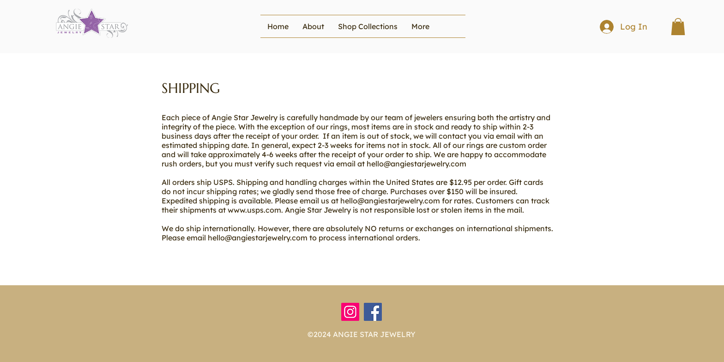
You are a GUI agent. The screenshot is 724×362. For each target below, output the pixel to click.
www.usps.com (254, 210)
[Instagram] (350, 312)
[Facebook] (373, 312)
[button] (367, 26)
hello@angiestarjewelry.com (416, 163)
